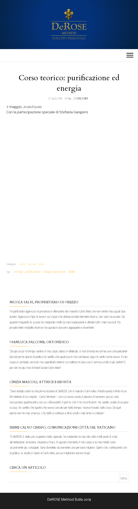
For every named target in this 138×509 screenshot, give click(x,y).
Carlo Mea (82, 98)
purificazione (32, 272)
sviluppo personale (54, 272)
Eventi (22, 264)
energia (18, 272)
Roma (41, 264)
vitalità (71, 272)
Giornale (32, 264)
